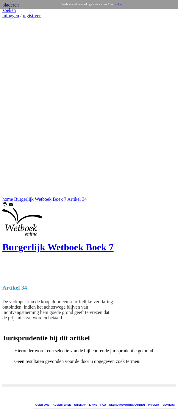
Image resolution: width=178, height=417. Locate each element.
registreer (31, 15)
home (7, 199)
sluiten (119, 4)
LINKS (93, 404)
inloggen (10, 15)
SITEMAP (80, 404)
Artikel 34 (77, 199)
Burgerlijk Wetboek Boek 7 (40, 199)
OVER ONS (42, 404)
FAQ (103, 404)
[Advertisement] (20, 107)
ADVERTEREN (62, 404)
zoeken (9, 10)
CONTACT (169, 404)
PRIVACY (154, 404)
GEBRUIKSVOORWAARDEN (127, 404)
